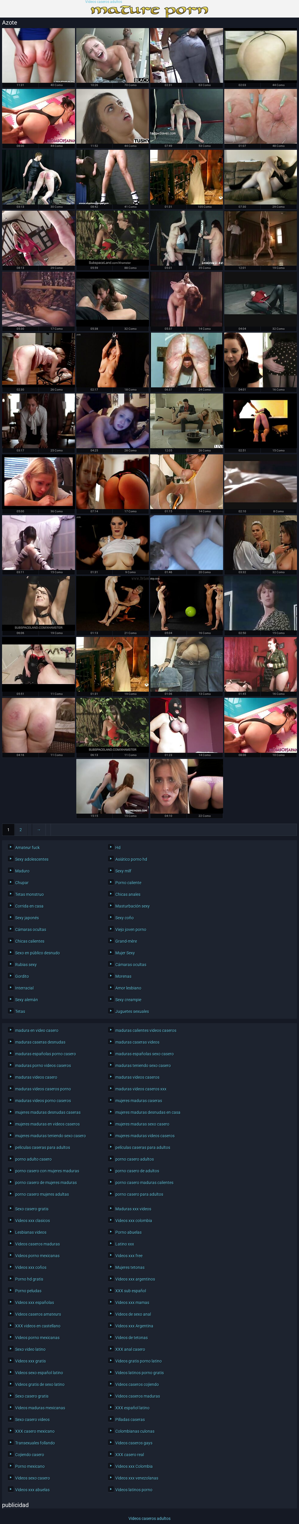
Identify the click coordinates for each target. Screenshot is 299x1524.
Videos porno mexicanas (37, 1255)
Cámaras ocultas (30, 929)
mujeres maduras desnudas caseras (48, 1112)
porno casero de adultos (137, 1171)
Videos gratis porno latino (138, 1361)
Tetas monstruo (29, 894)
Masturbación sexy (132, 906)
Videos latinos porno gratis (139, 1372)
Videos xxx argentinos (135, 1279)
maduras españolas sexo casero (144, 1053)
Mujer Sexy (125, 953)
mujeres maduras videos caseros (145, 1135)
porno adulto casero (33, 1159)
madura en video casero (36, 1030)
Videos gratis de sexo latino (40, 1384)
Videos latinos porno (133, 1489)
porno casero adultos (134, 1159)
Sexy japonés (27, 917)
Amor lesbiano (128, 988)
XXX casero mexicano (35, 1431)
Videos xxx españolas (34, 1302)
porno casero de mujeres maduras (46, 1182)
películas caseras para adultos (142, 1147)
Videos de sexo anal (133, 1314)
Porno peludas (28, 1290)
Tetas (20, 1011)
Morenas (123, 976)
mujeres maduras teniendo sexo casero (50, 1135)
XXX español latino (132, 1408)
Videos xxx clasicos (32, 1220)
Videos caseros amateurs (38, 1314)
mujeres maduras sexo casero (142, 1124)
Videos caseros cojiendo (137, 1384)
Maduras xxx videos (133, 1209)
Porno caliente (128, 882)
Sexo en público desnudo (37, 953)
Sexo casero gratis (31, 1209)
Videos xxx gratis (30, 1361)
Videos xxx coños (30, 1267)
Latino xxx (124, 1244)
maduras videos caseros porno (43, 1089)
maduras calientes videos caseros (145, 1030)
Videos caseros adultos (103, 2)
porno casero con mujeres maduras (47, 1171)
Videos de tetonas (131, 1337)
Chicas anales (127, 894)
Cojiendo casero (29, 1454)
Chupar (22, 882)
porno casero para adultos (139, 1194)
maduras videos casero (36, 1077)
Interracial (24, 988)
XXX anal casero (130, 1349)
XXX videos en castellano (37, 1326)
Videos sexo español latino (39, 1372)
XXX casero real (129, 1454)
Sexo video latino (30, 1349)
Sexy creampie (128, 999)
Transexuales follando (35, 1443)
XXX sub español (130, 1290)
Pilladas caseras (130, 1419)
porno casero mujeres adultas (42, 1194)
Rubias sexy (26, 964)
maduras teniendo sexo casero (143, 1065)
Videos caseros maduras (37, 1244)
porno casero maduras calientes (144, 1182)
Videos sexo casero (32, 1478)
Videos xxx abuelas (32, 1489)
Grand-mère (126, 941)
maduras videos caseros (137, 1077)
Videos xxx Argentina (134, 1326)
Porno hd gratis (29, 1279)
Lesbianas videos (30, 1232)
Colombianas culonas (134, 1431)
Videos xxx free (128, 1255)
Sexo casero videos (32, 1419)
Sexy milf (123, 871)
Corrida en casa (29, 906)
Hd (118, 847)
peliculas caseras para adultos (42, 1147)
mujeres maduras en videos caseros (47, 1124)
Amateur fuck (27, 847)
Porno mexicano (30, 1466)
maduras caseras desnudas (40, 1042)
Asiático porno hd (131, 859)
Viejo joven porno (130, 929)
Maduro (22, 871)
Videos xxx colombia (133, 1220)
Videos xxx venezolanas (136, 1478)
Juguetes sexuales (132, 1011)
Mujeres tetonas (130, 1267)
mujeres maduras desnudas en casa (147, 1112)
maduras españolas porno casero (45, 1053)
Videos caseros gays (133, 1443)
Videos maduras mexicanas (40, 1408)
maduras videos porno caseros (43, 1100)
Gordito (22, 976)
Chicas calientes (29, 941)
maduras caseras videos (137, 1042)
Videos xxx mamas (132, 1302)
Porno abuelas (128, 1232)
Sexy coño (124, 917)
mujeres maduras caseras (138, 1100)
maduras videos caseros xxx (140, 1089)
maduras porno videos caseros (43, 1065)
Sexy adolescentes (31, 859)
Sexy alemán (26, 999)
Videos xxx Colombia (134, 1466)
